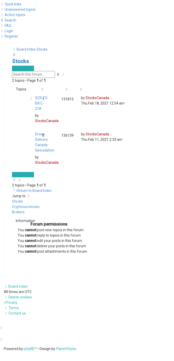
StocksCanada (47, 121)
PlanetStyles (66, 349)
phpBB (29, 349)
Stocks (20, 61)
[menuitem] (18, 9)
